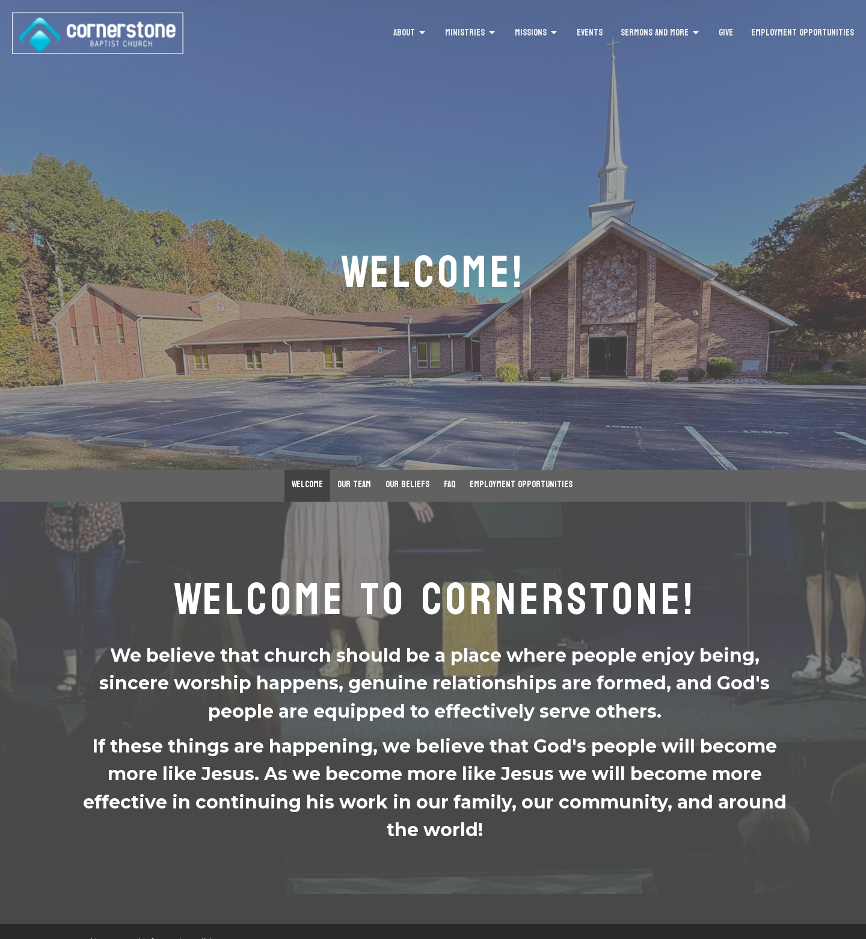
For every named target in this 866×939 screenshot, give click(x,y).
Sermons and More (661, 33)
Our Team (354, 484)
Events (590, 33)
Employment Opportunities (802, 33)
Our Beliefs (407, 484)
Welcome (307, 484)
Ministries (471, 33)
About (410, 33)
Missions (537, 33)
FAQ (449, 484)
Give (726, 33)
